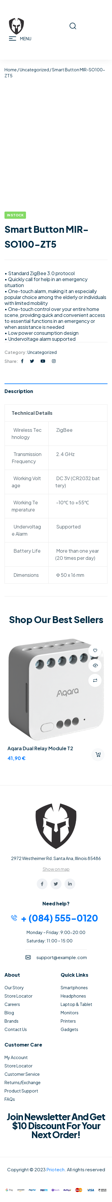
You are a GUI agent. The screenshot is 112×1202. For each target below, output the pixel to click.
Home (10, 69)
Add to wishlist (95, 650)
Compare (95, 680)
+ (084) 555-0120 (59, 918)
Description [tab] (18, 391)
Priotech (56, 1169)
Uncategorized (34, 69)
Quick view (95, 665)
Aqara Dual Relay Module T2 (40, 748)
